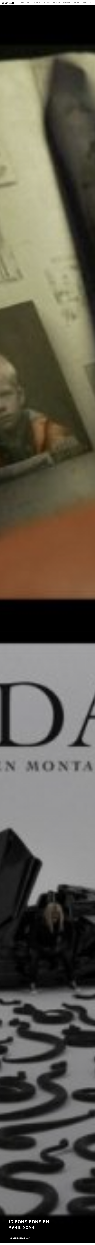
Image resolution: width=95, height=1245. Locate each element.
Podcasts (47, 3)
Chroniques (57, 3)
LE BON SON (8, 3)
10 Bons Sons (25, 3)
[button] (91, 2)
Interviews (66, 3)
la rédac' (27, 1238)
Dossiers (84, 3)
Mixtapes (76, 3)
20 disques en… (36, 3)
